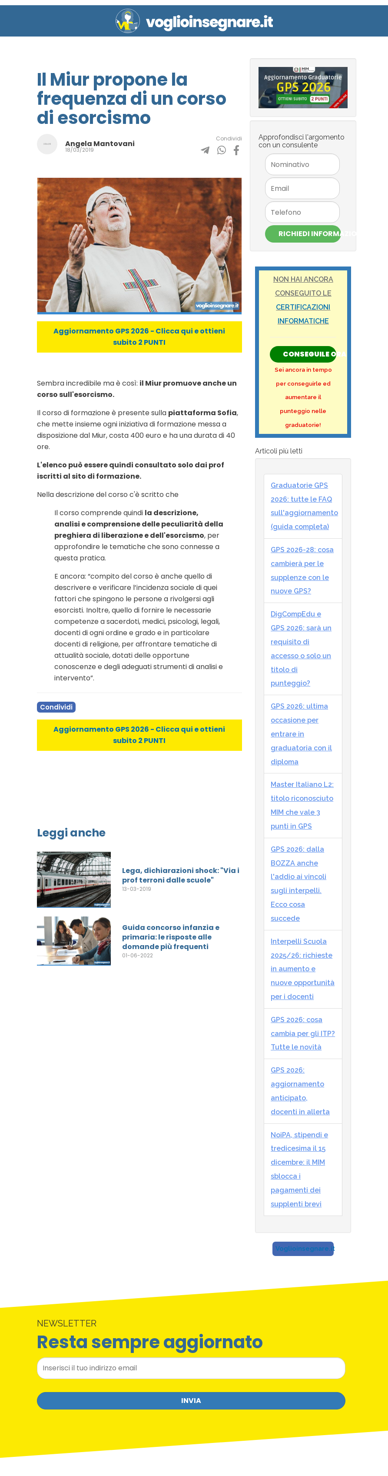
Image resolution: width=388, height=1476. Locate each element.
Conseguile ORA (309, 354)
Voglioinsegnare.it (305, 1249)
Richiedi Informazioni (310, 234)
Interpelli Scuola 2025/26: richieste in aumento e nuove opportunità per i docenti (303, 969)
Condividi (56, 707)
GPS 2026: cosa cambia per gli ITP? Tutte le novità (303, 1034)
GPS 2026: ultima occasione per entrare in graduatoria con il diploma (301, 734)
